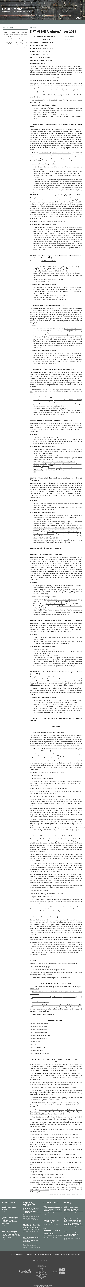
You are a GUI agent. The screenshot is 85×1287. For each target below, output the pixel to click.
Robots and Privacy (45, 1122)
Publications (31, 1254)
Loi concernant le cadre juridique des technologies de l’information (54, 996)
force (42, 1284)
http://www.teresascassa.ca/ (39, 1023)
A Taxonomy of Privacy (49, 1134)
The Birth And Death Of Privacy (43, 116)
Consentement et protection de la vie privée (55, 153)
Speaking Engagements (46, 1254)
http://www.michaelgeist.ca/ (38, 1038)
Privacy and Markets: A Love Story (50, 1177)
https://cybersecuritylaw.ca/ (38, 1032)
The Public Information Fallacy (55, 603)
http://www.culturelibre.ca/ (38, 1050)
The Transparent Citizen (51, 1174)
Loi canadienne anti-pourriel (40, 1001)
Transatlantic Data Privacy (73, 328)
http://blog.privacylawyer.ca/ (39, 1026)
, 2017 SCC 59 (43, 519)
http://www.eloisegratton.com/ (39, 1029)
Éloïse (13, 1254)
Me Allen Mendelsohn (48, 260)
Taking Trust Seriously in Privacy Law (69, 1162)
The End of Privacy (47, 1087)
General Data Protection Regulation (43, 1014)
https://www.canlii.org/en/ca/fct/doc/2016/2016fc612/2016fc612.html (58, 289)
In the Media (60, 1254)
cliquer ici (78, 801)
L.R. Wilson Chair (41, 1286)
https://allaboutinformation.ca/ (39, 1053)
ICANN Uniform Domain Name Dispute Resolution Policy (51, 295)
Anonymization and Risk (64, 1154)
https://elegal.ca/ (35, 1044)
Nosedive (57, 95)
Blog (78, 1254)
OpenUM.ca (49, 1284)
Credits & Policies (48, 1260)
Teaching (9, 27)
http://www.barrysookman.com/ (40, 1035)
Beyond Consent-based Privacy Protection (58, 167)
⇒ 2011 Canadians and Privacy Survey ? (43, 1097)
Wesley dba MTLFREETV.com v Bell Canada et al (49, 287)
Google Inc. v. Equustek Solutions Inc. (45, 299)
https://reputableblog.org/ (38, 1047)
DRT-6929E (69, 39)
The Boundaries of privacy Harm (51, 1129)
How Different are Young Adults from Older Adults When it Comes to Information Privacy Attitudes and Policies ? (56, 1092)
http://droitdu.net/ (35, 1041)
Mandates (20, 1254)
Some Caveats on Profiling (67, 1116)
